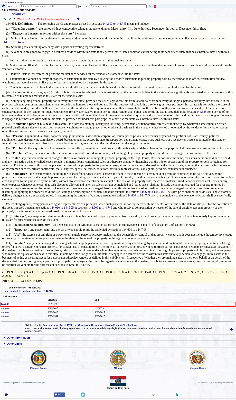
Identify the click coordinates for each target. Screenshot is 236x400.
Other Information (18, 337)
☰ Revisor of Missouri (14, 3)
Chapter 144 (18, 13)
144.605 (5, 304)
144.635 (202, 111)
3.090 (55, 328)
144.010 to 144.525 (14, 42)
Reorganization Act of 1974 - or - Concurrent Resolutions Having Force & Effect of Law (90, 325)
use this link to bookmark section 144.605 (29, 291)
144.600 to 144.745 (114, 23)
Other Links (14, 343)
